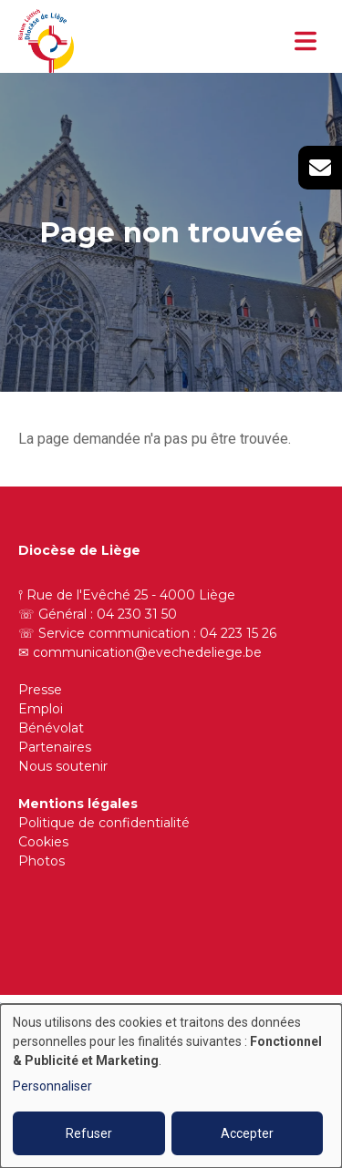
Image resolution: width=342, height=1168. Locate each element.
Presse (40, 689)
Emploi (40, 709)
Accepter (247, 1133)
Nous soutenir (63, 766)
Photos (41, 861)
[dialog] (171, 1086)
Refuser (89, 1133)
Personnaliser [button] (52, 1086)
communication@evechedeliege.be (147, 652)
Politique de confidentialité (104, 823)
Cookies (43, 842)
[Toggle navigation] (305, 41)
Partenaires (54, 747)
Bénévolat (51, 728)
